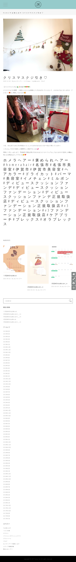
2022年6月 (6, 363)
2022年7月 (6, 360)
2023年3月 (6, 339)
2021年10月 (7, 384)
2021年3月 (6, 402)
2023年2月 (6, 342)
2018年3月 (6, 497)
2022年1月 (6, 376)
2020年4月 (6, 431)
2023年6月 (6, 331)
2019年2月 (6, 468)
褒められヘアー (8, 549)
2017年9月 (6, 513)
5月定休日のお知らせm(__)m (59, 283)
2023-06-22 (6, 278)
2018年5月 (6, 492)
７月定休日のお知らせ (10, 275)
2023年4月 (6, 336)
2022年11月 (7, 350)
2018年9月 (6, 481)
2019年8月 (6, 452)
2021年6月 (6, 394)
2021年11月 (7, 381)
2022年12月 (6, 347)
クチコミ (6, 533)
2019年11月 (7, 445)
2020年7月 (6, 423)
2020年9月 (6, 418)
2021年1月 (6, 408)
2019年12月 (7, 442)
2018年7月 (6, 487)
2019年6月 (6, 458)
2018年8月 (6, 484)
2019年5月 (6, 460)
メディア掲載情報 (8, 546)
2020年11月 (7, 413)
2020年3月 (6, 434)
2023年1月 (6, 344)
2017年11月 (7, 508)
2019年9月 (6, 450)
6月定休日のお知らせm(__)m (35, 287)
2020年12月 (7, 410)
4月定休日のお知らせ (9, 319)
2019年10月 (7, 447)
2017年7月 (6, 518)
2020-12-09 (7, 81)
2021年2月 (6, 405)
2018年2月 (6, 500)
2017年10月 (7, 510)
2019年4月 (6, 463)
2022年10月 (7, 352)
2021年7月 (6, 392)
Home (6, 13)
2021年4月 (6, 400)
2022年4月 (6, 368)
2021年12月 (7, 379)
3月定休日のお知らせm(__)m (12, 322)
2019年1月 (6, 471)
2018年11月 (7, 476)
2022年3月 (6, 371)
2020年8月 (6, 421)
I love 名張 (6, 530)
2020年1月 (6, 439)
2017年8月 (6, 516)
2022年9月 (6, 355)
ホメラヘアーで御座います (11, 544)
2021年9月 (6, 386)
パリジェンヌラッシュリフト (12, 536)
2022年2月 (6, 373)
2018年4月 (6, 495)
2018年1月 (6, 503)
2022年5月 (6, 365)
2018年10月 (7, 479)
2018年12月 (7, 474)
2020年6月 (6, 426)
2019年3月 (6, 466)
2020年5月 (6, 429)
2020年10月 (7, 415)
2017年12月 (7, 505)
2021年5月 (6, 397)
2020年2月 (6, 437)
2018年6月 (6, 489)
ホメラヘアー (18, 81)
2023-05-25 (31, 290)
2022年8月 (6, 357)
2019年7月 (6, 455)
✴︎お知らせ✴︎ (16, 13)
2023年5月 (6, 334)
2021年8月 (6, 389)
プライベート (7, 538)
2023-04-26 (55, 286)
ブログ (43, 81)
